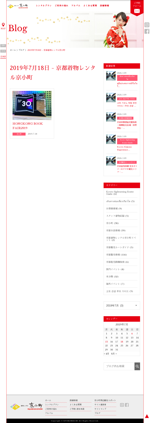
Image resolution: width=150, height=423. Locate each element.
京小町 (109, 223)
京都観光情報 (113, 255)
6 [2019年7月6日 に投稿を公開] (132, 333)
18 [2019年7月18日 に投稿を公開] (122, 342)
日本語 (3, 56)
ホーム (13, 50)
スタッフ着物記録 (115, 216)
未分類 (109, 276)
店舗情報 (104, 6)
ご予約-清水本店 (77, 409)
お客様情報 (112, 208)
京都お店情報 (113, 230)
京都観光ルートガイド (117, 247)
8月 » (114, 354)
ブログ (21, 50)
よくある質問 (90, 6)
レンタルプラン (44, 6)
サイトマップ (100, 409)
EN (3, 45)
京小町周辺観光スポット (105, 400)
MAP (3, 26)
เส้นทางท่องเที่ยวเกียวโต (118, 201)
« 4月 (106, 354)
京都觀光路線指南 (115, 262)
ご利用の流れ (61, 6)
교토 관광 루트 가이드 (117, 291)
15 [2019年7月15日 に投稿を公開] (106, 342)
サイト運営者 (100, 405)
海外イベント (113, 284)
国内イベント (113, 269)
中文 (3, 51)
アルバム (75, 6)
